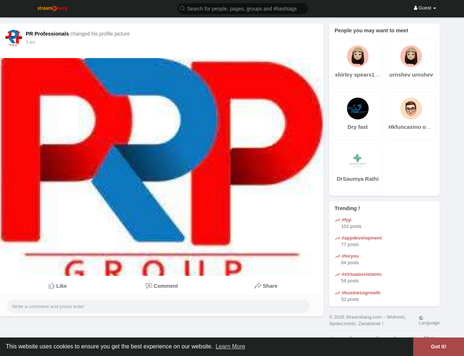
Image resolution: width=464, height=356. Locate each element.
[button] (243, 8)
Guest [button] (425, 8)
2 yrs (30, 42)
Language (429, 320)
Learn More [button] (230, 346)
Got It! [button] (438, 346)
